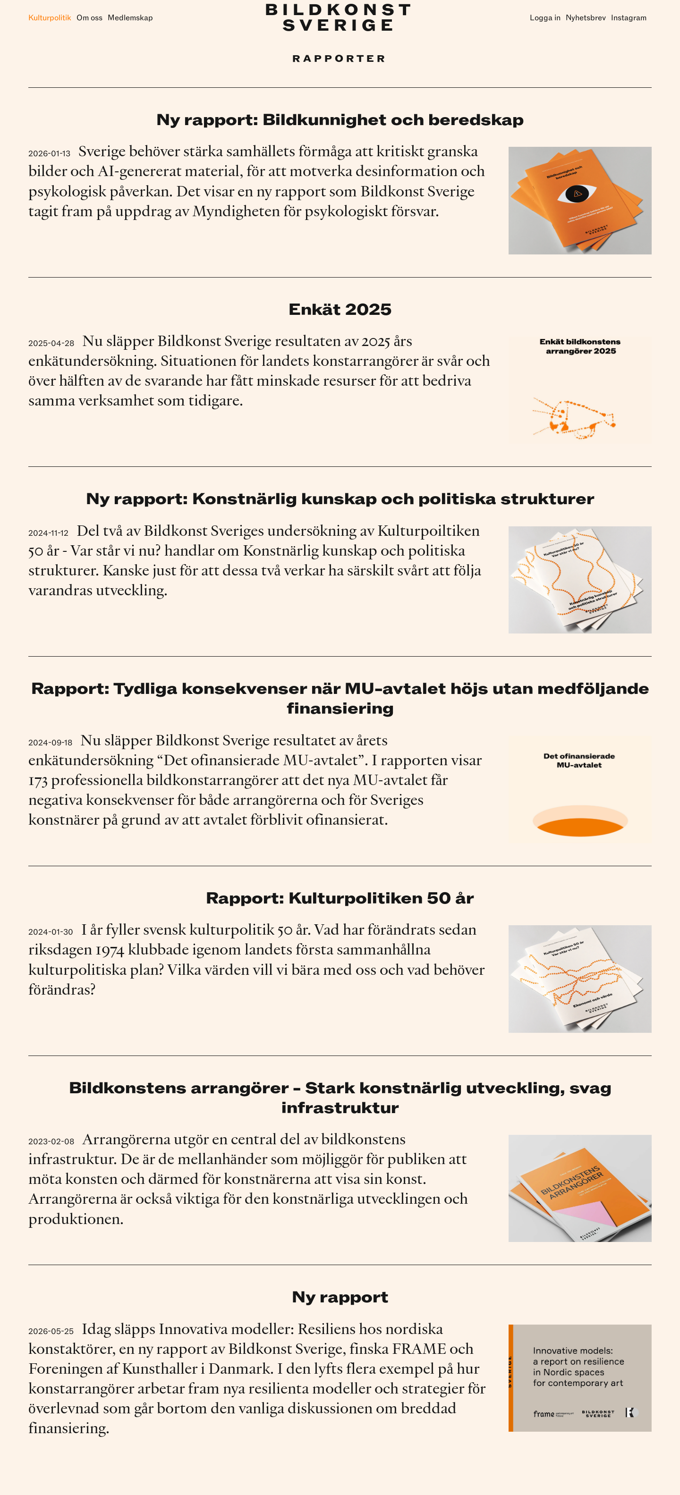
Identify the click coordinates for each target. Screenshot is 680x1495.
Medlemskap (130, 18)
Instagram (628, 18)
